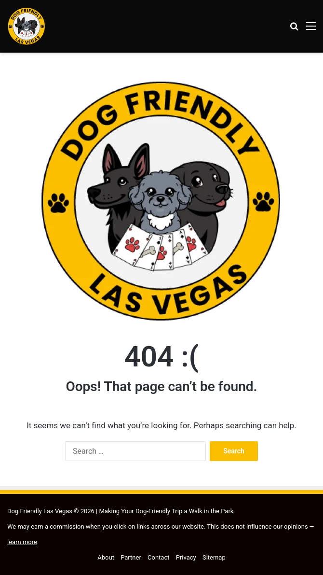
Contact (158, 557)
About (105, 557)
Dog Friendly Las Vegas (40, 511)
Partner (131, 557)
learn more (22, 542)
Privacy (186, 557)
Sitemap (214, 557)
